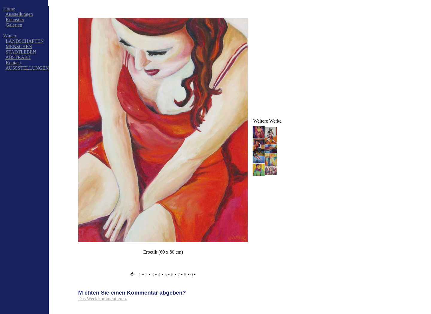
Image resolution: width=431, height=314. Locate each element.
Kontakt (13, 62)
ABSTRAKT (18, 57)
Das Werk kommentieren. (102, 298)
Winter (9, 35)
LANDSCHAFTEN (25, 41)
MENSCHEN (19, 46)
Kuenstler (15, 19)
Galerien (14, 25)
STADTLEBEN (21, 51)
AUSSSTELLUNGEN (27, 68)
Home (9, 8)
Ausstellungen (19, 14)
